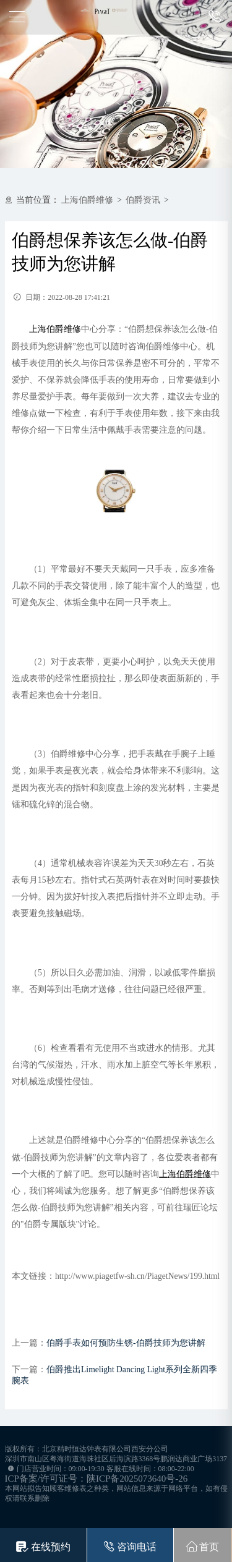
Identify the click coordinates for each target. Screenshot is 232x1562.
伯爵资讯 (143, 200)
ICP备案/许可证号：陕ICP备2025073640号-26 (96, 1478)
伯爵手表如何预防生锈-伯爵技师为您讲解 (125, 1343)
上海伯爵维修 (87, 200)
